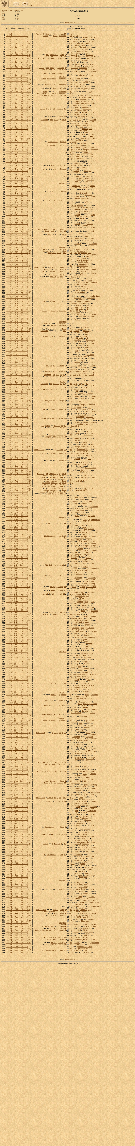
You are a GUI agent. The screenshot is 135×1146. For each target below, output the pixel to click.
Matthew (78, 480)
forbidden (44, 1086)
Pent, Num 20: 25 (17, 369)
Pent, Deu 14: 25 (17, 441)
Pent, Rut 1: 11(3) (18, 562)
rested (78, 688)
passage (85, 1005)
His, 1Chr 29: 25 (17, 837)
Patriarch (40, 35)
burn (72, 208)
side (86, 308)
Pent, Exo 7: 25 (17, 175)
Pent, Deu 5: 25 (17, 423)
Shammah (74, 667)
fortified (88, 896)
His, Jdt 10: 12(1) (18, 918)
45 (91, 929)
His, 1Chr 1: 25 (17, 779)
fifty (83, 337)
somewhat (78, 581)
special (94, 826)
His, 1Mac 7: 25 (17, 952)
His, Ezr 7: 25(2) (18, 885)
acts (87, 771)
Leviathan (51, 1018)
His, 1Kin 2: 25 (17, 678)
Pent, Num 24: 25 (17, 377)
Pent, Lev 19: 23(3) (18, 280)
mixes (44, 1103)
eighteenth (79, 828)
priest (77, 252)
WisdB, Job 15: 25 (17, 1033)
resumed (83, 397)
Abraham (48, 35)
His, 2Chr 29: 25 (17, 863)
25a (3, 19)
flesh (81, 1061)
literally (85, 1097)
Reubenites (90, 401)
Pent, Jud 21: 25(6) (18, 559)
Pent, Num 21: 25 (17, 371)
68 (65, 1123)
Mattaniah (79, 903)
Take (72, 369)
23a (3, 11)
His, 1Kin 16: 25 (17, 717)
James (61, 473)
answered (80, 179)
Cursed (83, 51)
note (52, 76)
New (47, 60)
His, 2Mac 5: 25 (17, 987)
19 (71, 37)
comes (89, 1128)
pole (83, 529)
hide (83, 1121)
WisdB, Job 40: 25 (17, 1075)
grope (82, 1028)
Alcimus (82, 952)
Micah (73, 1116)
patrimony (54, 575)
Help (31, 5)
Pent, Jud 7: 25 (17, 531)
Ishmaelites (39, 533)
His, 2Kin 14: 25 (17, 757)
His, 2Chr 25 (17, 854)
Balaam (78, 377)
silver (90, 245)
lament (75, 1101)
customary (95, 109)
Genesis (57, 35)
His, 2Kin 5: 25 (17, 741)
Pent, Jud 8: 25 (17, 535)
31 (45, 62)
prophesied (80, 344)
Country (74, 967)
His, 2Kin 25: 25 (17, 777)
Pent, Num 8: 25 (17, 337)
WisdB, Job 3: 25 (17, 1020)
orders (89, 144)
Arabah (84, 760)
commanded (79, 608)
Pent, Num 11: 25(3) (18, 344)
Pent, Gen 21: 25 (17, 80)
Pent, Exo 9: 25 (17, 182)
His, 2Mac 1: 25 (17, 976)
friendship (81, 954)
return (76, 390)
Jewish (91, 271)
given (48, 954)
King (80, 649)
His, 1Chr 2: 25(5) (18, 784)
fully (84, 1009)
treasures (83, 835)
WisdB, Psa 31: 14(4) (18, 1108)
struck (76, 182)
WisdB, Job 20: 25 (17, 1040)
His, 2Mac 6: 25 (17, 989)
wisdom (77, 885)
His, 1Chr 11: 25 (17, 799)
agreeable (78, 1024)
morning (82, 111)
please (89, 978)
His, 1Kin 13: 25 (17, 708)
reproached (92, 80)
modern (86, 737)
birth (90, 116)
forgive (77, 603)
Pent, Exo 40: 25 (17, 249)
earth (81, 1081)
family (55, 324)
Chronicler (82, 804)
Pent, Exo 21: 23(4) (18, 205)
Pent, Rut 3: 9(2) (18, 570)
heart (91, 1110)
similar (83, 160)
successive (79, 638)
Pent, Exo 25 (17, 214)
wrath (86, 1134)
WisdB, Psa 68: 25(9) (18, 1130)
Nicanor (74, 1015)
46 (78, 1108)
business (46, 572)
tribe (57, 388)
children (90, 419)
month (91, 777)
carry (83, 321)
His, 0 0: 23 (17, 583)
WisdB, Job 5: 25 (17, 1022)
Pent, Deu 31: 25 (17, 467)
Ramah (85, 500)
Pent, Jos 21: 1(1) (18, 506)
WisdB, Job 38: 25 (17, 1068)
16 (61, 62)
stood (87, 741)
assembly (87, 865)
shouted (85, 658)
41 (54, 432)
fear (83, 1020)
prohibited (40, 949)
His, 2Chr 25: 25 (17, 859)
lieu (82, 109)
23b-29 (3, 13)
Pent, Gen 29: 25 (17, 111)
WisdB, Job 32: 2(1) (18, 1059)
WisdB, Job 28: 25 (17, 1051)
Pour (72, 1134)
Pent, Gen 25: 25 (17, 91)
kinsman (44, 564)
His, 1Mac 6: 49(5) (18, 949)
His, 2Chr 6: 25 (17, 841)
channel (92, 1068)
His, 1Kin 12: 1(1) (18, 701)
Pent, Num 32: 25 (17, 401)
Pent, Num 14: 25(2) (18, 351)
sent (76, 647)
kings (53, 537)
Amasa (88, 656)
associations (93, 728)
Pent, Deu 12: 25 (17, 437)
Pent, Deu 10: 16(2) (18, 432)
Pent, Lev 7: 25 (17, 256)
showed (76, 519)
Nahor (73, 58)
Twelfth (74, 748)
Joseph (73, 142)
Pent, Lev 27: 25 (17, 304)
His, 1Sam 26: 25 (17, 623)
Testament (54, 60)
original (52, 297)
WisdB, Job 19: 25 (17, 1035)
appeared (80, 980)
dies (80, 1042)
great (76, 808)
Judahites (76, 802)
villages (91, 901)
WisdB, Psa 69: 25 (17, 1134)
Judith (54, 909)
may (75, 441)
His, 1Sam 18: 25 (17, 608)
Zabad (73, 793)
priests (43, 537)
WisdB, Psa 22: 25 (17, 1095)
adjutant (95, 750)
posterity (45, 568)
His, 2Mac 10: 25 (17, 1002)
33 (80, 476)
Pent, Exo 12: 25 (17, 186)
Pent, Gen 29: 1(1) (18, 106)
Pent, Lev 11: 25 (17, 260)
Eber (78, 54)
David (90, 623)
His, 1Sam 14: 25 (17, 601)
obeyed (79, 641)
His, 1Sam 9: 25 (17, 592)
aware (84, 634)
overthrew (79, 71)
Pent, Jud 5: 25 (17, 524)
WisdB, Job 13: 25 (17, 1031)
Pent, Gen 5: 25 (17, 49)
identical (92, 686)
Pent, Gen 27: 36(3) (18, 104)
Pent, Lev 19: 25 (17, 282)
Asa (92, 715)
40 (73, 164)
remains (92, 969)
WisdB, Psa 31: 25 (17, 1110)
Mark (87, 1132)
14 (57, 168)
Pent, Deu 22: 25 (17, 447)
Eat (89, 195)
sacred (92, 230)
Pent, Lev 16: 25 (17, 273)
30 (71, 96)
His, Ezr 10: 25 (17, 890)
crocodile (78, 1018)
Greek (56, 1088)
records (77, 932)
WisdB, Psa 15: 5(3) (18, 1086)
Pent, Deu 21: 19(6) (18, 443)
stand (83, 434)
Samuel (75, 595)
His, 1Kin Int (17, 671)
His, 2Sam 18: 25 (17, 658)
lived (78, 58)
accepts (91, 456)
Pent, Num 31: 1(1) (18, 397)
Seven (73, 175)
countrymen (91, 299)
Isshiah (74, 822)
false (44, 856)
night (84, 526)
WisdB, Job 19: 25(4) (18, 1037)
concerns (77, 901)
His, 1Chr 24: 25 (17, 822)
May (72, 471)
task (87, 905)
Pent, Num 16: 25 (17, 358)
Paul (53, 64)
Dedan (91, 1059)
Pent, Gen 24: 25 (17, 84)
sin (86, 603)
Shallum (87, 786)
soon (91, 179)
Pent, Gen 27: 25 (17, 102)
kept (43, 197)
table (82, 315)
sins (81, 590)
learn (92, 480)
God (72, 40)
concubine (94, 675)
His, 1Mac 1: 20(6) (18, 932)
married (94, 173)
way (88, 519)
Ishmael (85, 67)
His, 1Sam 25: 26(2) (18, 621)
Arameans (84, 852)
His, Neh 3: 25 (17, 892)
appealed (77, 190)
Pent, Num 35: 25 (17, 410)
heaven (85, 841)
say (87, 1112)
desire (82, 1007)
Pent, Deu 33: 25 (17, 471)
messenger (86, 122)
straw (91, 84)
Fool (72, 619)
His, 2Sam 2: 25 (17, 632)
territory (80, 493)
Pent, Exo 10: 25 (17, 184)
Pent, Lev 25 (17, 291)
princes (94, 531)
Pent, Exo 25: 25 (17, 217)
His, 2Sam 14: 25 (17, 651)
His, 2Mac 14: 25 (17, 1013)
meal (84, 625)
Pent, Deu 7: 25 (17, 428)
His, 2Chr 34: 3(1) (18, 872)
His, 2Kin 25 (17, 775)
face (90, 331)
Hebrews (48, 473)
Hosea (49, 1116)
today (85, 673)
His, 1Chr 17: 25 (17, 810)
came (18, 13)
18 (72, 35)
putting (79, 162)
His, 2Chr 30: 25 (17, 865)
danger (49, 1108)
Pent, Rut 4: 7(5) (18, 581)
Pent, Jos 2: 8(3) (18, 473)
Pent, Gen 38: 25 (17, 140)
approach (81, 1002)
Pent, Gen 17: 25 (17, 67)
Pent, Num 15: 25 (17, 353)
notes (56, 138)
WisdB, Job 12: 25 (17, 1028)
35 (85, 168)
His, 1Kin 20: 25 (17, 721)
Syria (82, 697)
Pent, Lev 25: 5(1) (18, 293)
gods (91, 428)
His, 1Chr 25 (17, 824)
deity (43, 1090)
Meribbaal (75, 660)
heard (88, 768)
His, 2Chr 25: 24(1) (18, 856)
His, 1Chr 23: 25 (17, 820)
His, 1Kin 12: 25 (17, 704)
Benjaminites (90, 555)
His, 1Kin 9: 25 (17, 693)
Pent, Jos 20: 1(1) (18, 504)
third (79, 127)
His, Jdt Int (17, 909)
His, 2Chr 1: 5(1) (18, 839)
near (48, 570)
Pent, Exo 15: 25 (17, 190)
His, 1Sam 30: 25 (17, 628)
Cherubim (88, 1090)
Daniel (60, 932)
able (86, 199)
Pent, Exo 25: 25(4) (18, 219)
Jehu (77, 750)
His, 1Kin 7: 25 (17, 688)
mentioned (51, 89)
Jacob (55, 37)
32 (56, 62)
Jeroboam (74, 704)
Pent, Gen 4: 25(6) (18, 47)
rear (84, 339)
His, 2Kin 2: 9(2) (18, 730)
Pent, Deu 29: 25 (17, 465)
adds (84, 923)
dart (76, 1040)
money (92, 995)
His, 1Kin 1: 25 (17, 673)
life (84, 921)
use (48, 223)
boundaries (92, 757)
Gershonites (82, 313)
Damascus (52, 476)
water (85, 524)
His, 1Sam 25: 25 (17, 617)
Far (72, 69)
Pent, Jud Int (17, 517)
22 (79, 168)
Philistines (49, 636)
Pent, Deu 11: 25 (17, 434)
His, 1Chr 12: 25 (17, 802)
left (84, 120)
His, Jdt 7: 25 (17, 914)
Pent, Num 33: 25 (17, 403)
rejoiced (83, 1057)
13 (71, 53)
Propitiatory (41, 269)
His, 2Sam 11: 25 (17, 645)
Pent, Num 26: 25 (17, 386)
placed (90, 219)
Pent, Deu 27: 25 (17, 456)
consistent (89, 73)
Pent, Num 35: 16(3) (18, 408)
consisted (87, 335)
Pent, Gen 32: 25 (17, 120)
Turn (72, 1097)
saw (75, 166)
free (59, 295)
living (90, 680)
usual (83, 610)
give (87, 535)
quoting (56, 1119)
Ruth (74, 138)
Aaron (73, 173)
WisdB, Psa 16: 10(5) (18, 1088)
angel (92, 373)
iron (92, 471)
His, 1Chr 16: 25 (17, 808)
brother (86, 822)
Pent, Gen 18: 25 (17, 69)
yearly (93, 695)
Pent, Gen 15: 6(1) (18, 64)
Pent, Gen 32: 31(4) (18, 125)
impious (89, 958)
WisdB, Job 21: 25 (17, 1042)
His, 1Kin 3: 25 (17, 680)
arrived (87, 987)
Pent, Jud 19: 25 (17, 552)
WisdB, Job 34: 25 (17, 1064)
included (89, 493)
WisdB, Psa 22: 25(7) (18, 1097)
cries (92, 1072)
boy (81, 588)
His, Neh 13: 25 (17, 905)
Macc (62, 929)
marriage (44, 138)
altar (87, 98)
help (84, 914)
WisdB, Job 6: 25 (17, 1024)
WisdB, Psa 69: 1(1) (18, 1132)
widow (92, 566)
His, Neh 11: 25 (17, 901)
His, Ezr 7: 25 (17, 883)
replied (79, 184)
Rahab (82, 478)
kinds (85, 40)
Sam (61, 109)
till (87, 739)
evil (85, 717)
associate (78, 830)
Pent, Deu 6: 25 (17, 426)
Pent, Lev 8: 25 (17, 258)
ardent (51, 1103)
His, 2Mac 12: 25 (17, 1009)
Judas (77, 938)
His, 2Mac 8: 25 (17, 995)
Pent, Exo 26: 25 (17, 221)
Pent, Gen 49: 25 (17, 158)
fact (50, 621)
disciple (44, 730)
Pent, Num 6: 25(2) (18, 333)
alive (45, 1005)
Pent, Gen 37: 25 (17, 136)
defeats (88, 638)
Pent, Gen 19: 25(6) (18, 73)
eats (82, 256)
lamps (90, 249)
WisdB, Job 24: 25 (17, 1046)
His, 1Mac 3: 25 (17, 938)
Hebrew (88, 47)
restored (79, 757)
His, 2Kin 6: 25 (17, 744)
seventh (80, 393)
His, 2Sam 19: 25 (17, 660)
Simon (73, 969)
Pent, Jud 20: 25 (17, 555)
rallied (94, 632)
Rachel (79, 116)
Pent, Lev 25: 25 (17, 299)
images (77, 428)
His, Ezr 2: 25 (17, 881)
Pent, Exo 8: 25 (17, 179)
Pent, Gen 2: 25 (17, 42)
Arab (86, 945)
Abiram (42, 355)
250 (3, 17)
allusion (82, 485)
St (48, 64)
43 (77, 37)
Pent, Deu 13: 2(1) (18, 439)
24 (2, 14)
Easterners (41, 106)
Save (72, 925)
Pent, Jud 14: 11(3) (18, 546)
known (88, 205)
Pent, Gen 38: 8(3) (18, 138)
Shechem (89, 539)
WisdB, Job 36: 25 (17, 1066)
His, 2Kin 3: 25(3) (18, 737)
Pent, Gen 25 (17, 86)
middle (56, 1106)
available (43, 293)
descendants (79, 131)
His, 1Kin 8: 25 (17, 691)
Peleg (78, 779)
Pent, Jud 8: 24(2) (18, 533)
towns (93, 371)
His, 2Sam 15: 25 (17, 654)
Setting (74, 403)
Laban (77, 118)
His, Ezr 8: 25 (17, 888)
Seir (53, 366)
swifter (85, 1026)
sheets (93, 321)
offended (87, 788)
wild (93, 40)
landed (80, 295)
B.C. (51, 671)
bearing (85, 802)
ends (86, 225)
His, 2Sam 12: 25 (17, 647)
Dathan (79, 360)
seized (80, 371)
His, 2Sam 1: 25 (17, 630)
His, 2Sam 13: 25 (17, 649)
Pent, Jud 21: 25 (17, 557)
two (82, 54)
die (89, 423)
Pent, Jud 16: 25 (17, 548)
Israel (73, 371)
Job (61, 1018)
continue (88, 599)
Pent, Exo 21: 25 (17, 208)
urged (76, 1013)
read (52, 271)
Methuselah (80, 49)
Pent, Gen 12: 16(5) (18, 62)
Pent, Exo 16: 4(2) (18, 192)
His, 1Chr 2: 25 (17, 782)
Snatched (75, 469)
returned (77, 982)
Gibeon (78, 500)
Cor (74, 476)
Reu (84, 779)
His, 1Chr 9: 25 (17, 797)
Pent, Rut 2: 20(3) (18, 564)
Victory (46, 909)
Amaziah (74, 859)
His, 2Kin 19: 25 (17, 768)
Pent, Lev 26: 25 (17, 302)
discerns (86, 1064)
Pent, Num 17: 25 (17, 362)
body (43, 515)
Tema (83, 1059)
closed (92, 432)
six (90, 306)
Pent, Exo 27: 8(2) (18, 223)
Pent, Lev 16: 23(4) (18, 271)
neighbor (90, 210)
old (77, 421)
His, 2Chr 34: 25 (17, 874)
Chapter (62, 86)
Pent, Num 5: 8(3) (18, 324)
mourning (93, 934)
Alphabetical (5, 10)
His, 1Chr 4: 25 (17, 786)
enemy (82, 699)
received (88, 228)
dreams (48, 439)
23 (65, 205)
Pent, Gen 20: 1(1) (18, 76)
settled (89, 764)
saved (82, 155)
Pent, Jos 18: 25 (17, 500)
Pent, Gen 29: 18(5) (18, 109)
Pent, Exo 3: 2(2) (18, 168)
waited (78, 522)
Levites (85, 467)
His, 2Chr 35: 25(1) (18, 879)
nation (84, 956)
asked (76, 524)
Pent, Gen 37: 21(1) (18, 133)
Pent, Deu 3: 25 (17, 416)
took (85, 171)
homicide (88, 410)
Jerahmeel (88, 782)
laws (89, 297)
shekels (85, 817)
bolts (81, 471)
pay (88, 617)
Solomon (83, 678)
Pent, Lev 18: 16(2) (18, 275)
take (79, 210)
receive (77, 286)
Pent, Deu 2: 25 (17, 414)
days (78, 175)
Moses (73, 179)
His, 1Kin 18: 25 (17, 719)
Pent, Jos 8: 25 (17, 487)
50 (71, 295)
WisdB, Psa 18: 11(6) (18, 1090)
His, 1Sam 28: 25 (17, 625)
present (84, 78)
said (75, 51)
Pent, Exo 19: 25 (17, 201)
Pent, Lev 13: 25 (17, 262)
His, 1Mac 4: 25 (17, 940)
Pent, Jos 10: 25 (17, 491)
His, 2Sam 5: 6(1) (18, 636)
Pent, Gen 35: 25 (17, 129)
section (78, 205)
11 (62, 35)
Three (73, 693)
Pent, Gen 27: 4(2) (18, 100)
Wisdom (73, 192)
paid (83, 815)
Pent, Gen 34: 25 (17, 127)
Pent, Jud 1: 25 (17, 519)
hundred (89, 58)
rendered (89, 60)
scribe (88, 662)
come (87, 1040)
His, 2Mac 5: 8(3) (18, 984)
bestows (77, 730)
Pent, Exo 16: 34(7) (18, 197)
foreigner (93, 286)
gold (86, 247)
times (78, 693)
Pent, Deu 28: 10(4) (18, 460)
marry (86, 564)
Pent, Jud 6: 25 (17, 526)
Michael (80, 790)
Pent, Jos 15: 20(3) (18, 496)
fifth (86, 282)
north (80, 308)
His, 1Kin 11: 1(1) (18, 697)
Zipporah (78, 171)
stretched (89, 1033)
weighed (79, 888)
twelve (87, 688)
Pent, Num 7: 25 (17, 335)
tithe (92, 441)
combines (74, 76)
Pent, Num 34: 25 (17, 406)
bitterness (90, 1042)
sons (86, 54)
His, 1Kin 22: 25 (17, 726)
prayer (80, 1125)
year (91, 282)
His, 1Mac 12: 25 (17, 965)
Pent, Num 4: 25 (17, 321)
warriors (86, 630)
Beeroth (92, 500)
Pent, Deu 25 (17, 452)
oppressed (94, 1123)
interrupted (47, 397)
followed (82, 358)
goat (87, 395)
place (89, 610)
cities (93, 71)
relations (91, 44)
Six (72, 817)
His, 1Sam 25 (17, 614)
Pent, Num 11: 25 (17, 342)
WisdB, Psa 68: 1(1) (18, 1123)
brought (82, 695)
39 (65, 234)
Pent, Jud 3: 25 (17, 522)
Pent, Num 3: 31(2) (18, 315)
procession (82, 1128)
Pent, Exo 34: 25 (17, 236)
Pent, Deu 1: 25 (17, 412)
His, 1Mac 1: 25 (17, 934)
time (18, 18)
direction (87, 458)
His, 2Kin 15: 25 (17, 762)
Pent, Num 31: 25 (17, 399)
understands (41, 1083)
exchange (82, 441)
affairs (54, 572)
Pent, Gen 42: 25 (17, 144)
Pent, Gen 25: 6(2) (18, 89)
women (80, 239)
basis (43, 1088)
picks (89, 260)
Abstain (74, 437)
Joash (73, 755)
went (81, 201)
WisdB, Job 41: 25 (17, 1081)
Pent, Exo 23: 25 (17, 212)
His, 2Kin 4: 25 (17, 739)
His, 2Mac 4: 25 (17, 982)
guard (89, 339)
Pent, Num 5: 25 (17, 328)
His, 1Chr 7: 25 (17, 793)
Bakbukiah (90, 903)
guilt (79, 254)
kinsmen (79, 797)
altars (83, 319)
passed (84, 175)
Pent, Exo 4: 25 (17, 171)
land (86, 278)
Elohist (92, 78)
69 (53, 1132)
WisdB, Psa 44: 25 (17, 1121)
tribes (44, 82)
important (82, 297)
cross (83, 416)
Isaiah (91, 443)
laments (53, 929)
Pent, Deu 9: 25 (17, 430)
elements (83, 76)
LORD (90, 190)
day (84, 127)
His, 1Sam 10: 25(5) (18, 597)
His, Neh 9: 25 (17, 896)
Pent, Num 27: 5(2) (18, 388)
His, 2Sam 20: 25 (17, 662)
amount (77, 245)
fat (90, 256)
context (84, 100)
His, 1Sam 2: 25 (17, 590)
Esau (55, 96)
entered (90, 927)
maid (92, 129)
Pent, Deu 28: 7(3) (18, 458)
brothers (92, 938)
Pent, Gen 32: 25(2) (18, 122)
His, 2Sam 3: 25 (17, 634)
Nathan (93, 647)
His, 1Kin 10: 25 (17, 695)
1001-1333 (72, 22)
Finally (74, 339)
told (90, 149)
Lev (61, 271)
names (43, 89)
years (89, 337)
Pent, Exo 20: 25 (17, 203)
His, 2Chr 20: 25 (17, 848)
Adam (74, 44)
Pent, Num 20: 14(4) (18, 366)
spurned (90, 1095)
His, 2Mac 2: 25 (17, 978)
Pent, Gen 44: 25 (17, 149)
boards (80, 241)
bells (73, 247)
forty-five (75, 306)
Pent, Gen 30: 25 (17, 116)
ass (80, 373)
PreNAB (17, 35)
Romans (59, 64)
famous (85, 799)
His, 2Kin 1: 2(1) (18, 728)
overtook (85, 118)
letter (77, 1000)
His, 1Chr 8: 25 (17, 795)
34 (52, 62)
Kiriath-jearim (83, 881)
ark (54, 197)
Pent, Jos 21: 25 (17, 509)
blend (76, 230)
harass (82, 1031)
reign (52, 697)
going (81, 739)
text (86, 56)
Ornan (88, 815)
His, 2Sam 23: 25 (17, 667)
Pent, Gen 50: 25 (17, 162)
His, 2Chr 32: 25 (17, 867)
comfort (87, 1053)
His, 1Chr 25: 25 (17, 828)
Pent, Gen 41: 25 (17, 142)
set (81, 146)
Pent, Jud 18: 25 (17, 550)
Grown (73, 421)
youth (81, 991)
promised (41, 907)
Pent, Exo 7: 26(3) (18, 177)
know (82, 1022)
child (91, 579)
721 (46, 671)
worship (51, 856)
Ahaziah (75, 746)
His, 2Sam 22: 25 (17, 664)
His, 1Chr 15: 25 (17, 806)
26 (71, 47)
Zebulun (91, 406)
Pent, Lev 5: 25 (17, 254)
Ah (72, 416)
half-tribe (87, 509)
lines (85, 1106)
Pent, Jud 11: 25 (17, 542)
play (90, 104)
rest (79, 355)
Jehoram (90, 746)
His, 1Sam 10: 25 (17, 595)
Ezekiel (60, 234)
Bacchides (75, 958)
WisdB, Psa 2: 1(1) (18, 1083)
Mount (93, 732)
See (50, 684)
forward (91, 628)
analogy (91, 280)
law (49, 275)
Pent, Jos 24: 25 (17, 513)
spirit (77, 544)
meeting (82, 311)
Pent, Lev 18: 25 (17, 278)
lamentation (94, 879)
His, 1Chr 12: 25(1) (18, 804)
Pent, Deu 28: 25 (17, 463)
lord (84, 617)
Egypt (85, 151)
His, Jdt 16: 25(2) (18, 923)
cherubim (78, 686)
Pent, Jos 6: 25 (17, 478)
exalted (86, 837)
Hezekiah (74, 867)
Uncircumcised (77, 280)
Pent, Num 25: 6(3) (18, 382)
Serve (90, 102)
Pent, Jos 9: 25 (17, 489)
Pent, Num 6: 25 (17, 331)
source (41, 76)
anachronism (91, 62)
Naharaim (44, 454)
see (47, 76)
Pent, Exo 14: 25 (17, 188)
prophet (86, 647)
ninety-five (91, 894)
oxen (93, 688)
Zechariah (78, 439)
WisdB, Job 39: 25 (17, 1072)
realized (85, 232)
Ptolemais (90, 1011)
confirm (92, 643)
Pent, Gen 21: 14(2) (18, 78)
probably (83, 219)
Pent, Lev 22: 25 (17, 286)
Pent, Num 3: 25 (17, 311)
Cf (56, 192)
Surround (76, 217)
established (91, 697)
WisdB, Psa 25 (17, 1099)
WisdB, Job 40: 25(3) (18, 1077)
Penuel (86, 795)
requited (86, 664)
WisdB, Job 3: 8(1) (18, 1018)
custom (46, 581)
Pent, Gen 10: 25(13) (19, 56)
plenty (82, 84)
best (47, 271)
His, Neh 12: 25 (17, 903)
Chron (43, 496)
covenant (90, 513)
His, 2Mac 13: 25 (17, 1011)
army (84, 721)
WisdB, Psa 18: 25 (17, 1092)
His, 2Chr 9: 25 (17, 843)
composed (89, 876)
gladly (82, 535)
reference (78, 879)
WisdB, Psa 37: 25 (17, 1114)
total (93, 487)
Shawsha (74, 662)
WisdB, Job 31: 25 (17, 1057)
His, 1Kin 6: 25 (17, 686)
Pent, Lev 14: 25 (17, 265)
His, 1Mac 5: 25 (17, 943)
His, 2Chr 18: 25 (17, 846)
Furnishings (53, 164)
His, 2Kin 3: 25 (17, 735)
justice (81, 426)
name (47, 96)
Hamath (84, 967)
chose (82, 958)
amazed (83, 113)
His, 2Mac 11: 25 (17, 1007)
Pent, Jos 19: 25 (17, 502)
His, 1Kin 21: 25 (17, 724)
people (92, 848)
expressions (91, 1103)
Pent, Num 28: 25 (17, 393)
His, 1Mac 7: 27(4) (18, 954)
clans (87, 386)
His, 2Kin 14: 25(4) (18, 760)
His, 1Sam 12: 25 (17, 599)
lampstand (84, 317)
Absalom (93, 649)
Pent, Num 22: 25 (17, 373)
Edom (82, 96)
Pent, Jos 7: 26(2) (18, 485)
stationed (78, 863)
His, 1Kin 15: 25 (17, 715)
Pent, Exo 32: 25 (17, 232)
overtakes (90, 1020)
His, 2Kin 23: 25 (17, 773)
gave (85, 116)
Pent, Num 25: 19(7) (18, 384)
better (91, 542)
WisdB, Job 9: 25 (17, 1026)
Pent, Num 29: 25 (17, 395)
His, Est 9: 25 (17, 927)
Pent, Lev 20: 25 (17, 284)
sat (81, 136)
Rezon (74, 697)
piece (91, 171)
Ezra (86, 883)
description (93, 160)
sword (88, 302)
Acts (62, 60)
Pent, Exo (17, 164)
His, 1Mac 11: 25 (17, 962)
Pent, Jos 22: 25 (17, 511)
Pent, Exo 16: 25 (17, 195)
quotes (92, 1119)
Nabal (90, 619)
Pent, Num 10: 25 (17, 339)
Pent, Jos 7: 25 (17, 483)
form (51, 728)
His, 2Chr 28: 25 (17, 861)
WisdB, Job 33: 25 (17, 1061)
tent (88, 311)
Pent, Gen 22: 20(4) (18, 82)
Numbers (74, 168)
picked (76, 199)
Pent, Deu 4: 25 (17, 419)
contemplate (83, 1066)
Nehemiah (59, 496)
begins (93, 1101)
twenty (73, 241)
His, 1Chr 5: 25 (17, 788)
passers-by (80, 708)
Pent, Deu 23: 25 (17, 450)
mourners (74, 1053)
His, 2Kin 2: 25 (17, 732)
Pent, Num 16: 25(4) (18, 360)
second (80, 715)
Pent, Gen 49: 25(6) (18, 160)
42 (91, 1116)
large (91, 721)
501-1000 (66, 22)
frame (92, 217)
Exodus (63, 164)
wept (86, 1055)
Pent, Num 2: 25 (17, 308)
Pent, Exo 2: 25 (17, 166)
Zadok (93, 654)
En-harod (86, 667)
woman (80, 267)
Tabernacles (51, 1125)
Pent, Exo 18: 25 (17, 199)
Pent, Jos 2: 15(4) (18, 476)
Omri (76, 717)
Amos (75, 460)
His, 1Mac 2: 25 (17, 936)
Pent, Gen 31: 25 (17, 118)
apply (84, 1088)
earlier (84, 636)
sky (52, 192)
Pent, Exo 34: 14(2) (18, 234)
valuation (81, 304)
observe (92, 186)
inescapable (40, 1108)
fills (90, 804)
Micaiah (94, 726)
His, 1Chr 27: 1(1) (18, 833)
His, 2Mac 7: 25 (17, 991)
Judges (42, 125)
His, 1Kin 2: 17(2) (18, 675)
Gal (72, 60)
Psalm (60, 192)
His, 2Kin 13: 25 (17, 755)
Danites (77, 550)
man (75, 42)
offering (86, 254)
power (88, 925)
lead (82, 1075)
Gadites (77, 401)
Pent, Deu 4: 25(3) (18, 421)
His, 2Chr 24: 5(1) (18, 850)
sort (92, 288)
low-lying (91, 351)
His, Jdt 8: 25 (17, 916)
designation (82, 533)
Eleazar (86, 173)
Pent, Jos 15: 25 (17, 498)
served (90, 465)
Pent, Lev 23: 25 (17, 288)
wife (87, 42)
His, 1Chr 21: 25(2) (18, 817)
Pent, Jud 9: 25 (17, 539)
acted (82, 947)
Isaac (45, 37)
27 (65, 35)
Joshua (44, 109)
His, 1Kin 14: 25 (17, 711)
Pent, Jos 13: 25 (17, 493)
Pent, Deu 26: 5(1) (18, 454)
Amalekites (95, 349)
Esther (83, 927)
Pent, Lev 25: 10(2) (18, 295)
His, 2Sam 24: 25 (17, 669)
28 (73, 177)
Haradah (90, 403)
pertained (88, 830)
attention (95, 617)
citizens (78, 539)
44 (79, 432)
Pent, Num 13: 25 (17, 346)
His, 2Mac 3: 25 (17, 980)
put (83, 656)
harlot (92, 478)
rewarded (85, 1092)
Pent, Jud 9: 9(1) (18, 537)
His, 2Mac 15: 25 (17, 1015)
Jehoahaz (87, 755)
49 (84, 1108)
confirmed (92, 1009)
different (87, 581)
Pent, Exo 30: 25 (17, 230)
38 (75, 164)
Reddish (74, 93)
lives (91, 155)
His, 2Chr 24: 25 (17, 852)
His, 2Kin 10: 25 (17, 753)
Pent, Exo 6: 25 (17, 173)
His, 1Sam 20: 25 (17, 610)
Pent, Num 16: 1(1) (18, 355)
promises (41, 64)
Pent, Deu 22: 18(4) (18, 445)
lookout (77, 658)
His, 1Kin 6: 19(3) (18, 684)
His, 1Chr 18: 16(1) (18, 813)
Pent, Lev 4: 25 (17, 252)
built (78, 98)
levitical (90, 856)
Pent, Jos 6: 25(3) (18, 480)
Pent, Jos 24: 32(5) (18, 515)
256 (3, 18)
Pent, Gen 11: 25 (17, 58)
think (88, 872)
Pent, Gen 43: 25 (17, 146)
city (81, 861)
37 (65, 62)
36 (74, 37)
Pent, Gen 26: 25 (17, 98)
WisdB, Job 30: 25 (17, 1055)
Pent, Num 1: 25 (17, 306)
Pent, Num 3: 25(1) (18, 313)
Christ (55, 1083)
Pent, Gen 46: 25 (17, 153)
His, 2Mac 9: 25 (17, 998)
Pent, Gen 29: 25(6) (18, 113)
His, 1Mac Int (17, 929)
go (81, 450)
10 (87, 293)
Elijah (73, 719)
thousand (85, 306)
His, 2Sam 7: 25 (17, 643)
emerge (87, 91)
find (83, 726)
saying (42, 485)
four (88, 843)
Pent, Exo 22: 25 (17, 210)
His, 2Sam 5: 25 (17, 641)
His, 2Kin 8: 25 (17, 746)
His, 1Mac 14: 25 (17, 971)
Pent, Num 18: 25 (17, 364)
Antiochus (84, 974)
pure (81, 247)
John (61, 1132)
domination (40, 872)
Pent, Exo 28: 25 (17, 225)
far (78, 89)
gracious (87, 976)
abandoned (92, 874)
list (80, 496)
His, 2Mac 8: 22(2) (18, 993)
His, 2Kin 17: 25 (17, 764)
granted (80, 47)
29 (71, 460)
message (93, 960)
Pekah (85, 762)
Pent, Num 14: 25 (17, 349)
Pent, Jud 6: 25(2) (18, 529)
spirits (84, 548)
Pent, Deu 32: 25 (17, 469)
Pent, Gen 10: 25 (17, 54)
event (53, 701)
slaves (45, 295)
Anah (90, 131)
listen (73, 841)
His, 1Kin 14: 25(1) (18, 713)
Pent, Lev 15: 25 (17, 267)
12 (71, 82)
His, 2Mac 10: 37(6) (18, 1005)
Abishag (74, 675)
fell (78, 487)
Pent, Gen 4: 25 (17, 44)
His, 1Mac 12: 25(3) (18, 967)
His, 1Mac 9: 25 (17, 958)
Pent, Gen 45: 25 (17, 151)
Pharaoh (88, 142)
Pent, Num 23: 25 (17, 375)
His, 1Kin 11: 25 (17, 699)
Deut (64, 138)
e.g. (42, 1132)
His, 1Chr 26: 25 (17, 830)
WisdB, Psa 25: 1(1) (18, 1101)
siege (87, 744)
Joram (88, 748)
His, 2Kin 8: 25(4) (18, 748)
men (90, 199)
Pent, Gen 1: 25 (17, 40)
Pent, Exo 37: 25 (17, 243)
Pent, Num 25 (17, 380)
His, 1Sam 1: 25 (17, 588)
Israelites (85, 166)
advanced (93, 1015)
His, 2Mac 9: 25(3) (18, 1000)
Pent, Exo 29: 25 (17, 228)
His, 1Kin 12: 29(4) (18, 706)
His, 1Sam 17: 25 (17, 605)
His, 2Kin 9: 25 (17, 750)
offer (87, 236)
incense (86, 243)
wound (87, 208)
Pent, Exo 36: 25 (17, 241)
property (87, 295)
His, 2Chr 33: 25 (17, 870)
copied (84, 1000)
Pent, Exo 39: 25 (17, 247)
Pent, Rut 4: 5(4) (18, 579)
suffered (90, 496)
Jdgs (89, 168)
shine (85, 333)
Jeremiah (60, 432)
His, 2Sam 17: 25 (17, 656)
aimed (80, 978)
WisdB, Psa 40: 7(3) (18, 1116)
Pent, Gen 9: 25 (17, 51)
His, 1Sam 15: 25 (17, 603)
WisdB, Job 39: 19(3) (18, 1070)
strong (76, 1110)
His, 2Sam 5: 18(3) (18, 638)
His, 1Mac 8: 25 (17, 956)
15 (49, 109)
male (86, 579)
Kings (60, 125)
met (84, 943)
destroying (77, 735)
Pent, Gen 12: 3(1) (18, 60)
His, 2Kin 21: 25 (17, 771)
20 (80, 138)
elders (88, 806)
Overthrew (75, 73)
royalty (84, 597)
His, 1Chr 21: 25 (17, 815)
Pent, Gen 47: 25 (17, 155)
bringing (90, 140)
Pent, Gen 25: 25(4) (18, 93)
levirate (79, 388)
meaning (81, 1037)
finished (87, 753)
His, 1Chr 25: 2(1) (18, 826)
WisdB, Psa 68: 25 (17, 1128)
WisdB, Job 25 (17, 1048)
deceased (40, 562)
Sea (72, 760)
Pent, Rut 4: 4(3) (18, 575)
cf (55, 78)
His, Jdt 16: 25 (17, 921)
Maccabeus (91, 1002)
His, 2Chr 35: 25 (17, 876)
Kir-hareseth (76, 737)
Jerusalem (47, 839)
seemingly (78, 62)
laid (80, 1068)
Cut (81, 680)
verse (53, 384)
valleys (77, 351)
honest (90, 1024)
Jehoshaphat (76, 848)
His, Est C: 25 (17, 925)
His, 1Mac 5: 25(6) (18, 945)
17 (48, 62)
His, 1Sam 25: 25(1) (18, 619)
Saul (72, 608)
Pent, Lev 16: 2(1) (18, 269)
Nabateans (95, 943)
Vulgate (77, 923)
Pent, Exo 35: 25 (17, 239)
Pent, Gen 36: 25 (17, 131)
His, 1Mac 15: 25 (17, 974)
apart (91, 284)
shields (92, 802)
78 (65, 192)
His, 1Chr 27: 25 (17, 835)
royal (92, 982)
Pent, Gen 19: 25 (17, 71)
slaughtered (87, 265)
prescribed (53, 445)
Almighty (83, 1044)
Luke (72, 728)
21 (49, 78)
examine (90, 262)
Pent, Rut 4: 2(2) (18, 572)
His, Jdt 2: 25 (17, 912)
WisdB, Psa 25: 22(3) (18, 1106)
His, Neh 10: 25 (17, 899)
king (81, 654)
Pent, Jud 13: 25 (17, 544)
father (85, 149)
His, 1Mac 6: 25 (17, 947)
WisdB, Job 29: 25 (17, 1053)
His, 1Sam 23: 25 (17, 612)
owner (59, 297)
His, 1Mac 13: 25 (17, 969)
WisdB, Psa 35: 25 (17, 1112)
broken (93, 954)
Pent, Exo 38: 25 (17, 245)
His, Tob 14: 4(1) (18, 907)
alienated (57, 564)
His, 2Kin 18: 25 (17, 766)
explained (87, 125)
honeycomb (93, 601)
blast (84, 1072)
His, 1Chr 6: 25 (17, 790)
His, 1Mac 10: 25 (17, 960)
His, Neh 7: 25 (17, 894)
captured (79, 531)
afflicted (91, 267)
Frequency (16, 10)
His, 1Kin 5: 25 (17, 682)
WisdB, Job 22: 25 (17, 1044)
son (79, 67)
